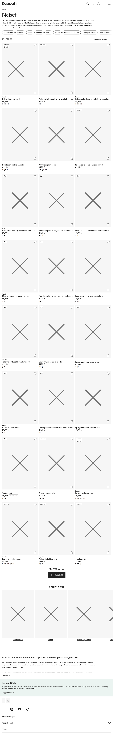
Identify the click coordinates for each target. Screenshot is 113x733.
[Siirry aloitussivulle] (9, 3)
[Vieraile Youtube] (20, 709)
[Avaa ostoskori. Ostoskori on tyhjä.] (104, 3)
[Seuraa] (35, 486)
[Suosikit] (93, 3)
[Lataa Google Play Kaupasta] (8, 700)
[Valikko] (109, 3)
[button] (56, 575)
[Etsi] (87, 3)
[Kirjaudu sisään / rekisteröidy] (98, 3)
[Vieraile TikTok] (27, 709)
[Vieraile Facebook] (4, 709)
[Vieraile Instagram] (12, 709)
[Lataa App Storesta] (3, 700)
